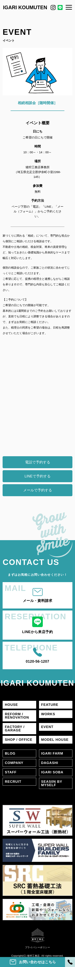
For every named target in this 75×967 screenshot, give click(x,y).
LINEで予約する (37, 476)
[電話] (70, 962)
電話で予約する (37, 462)
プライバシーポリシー (37, 947)
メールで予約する (37, 490)
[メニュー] (69, 7)
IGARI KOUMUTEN (25, 7)
